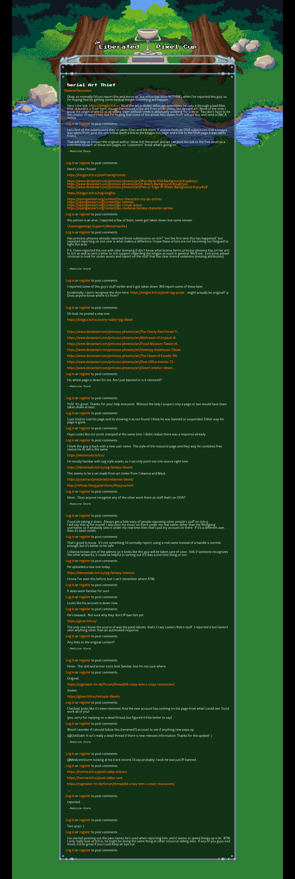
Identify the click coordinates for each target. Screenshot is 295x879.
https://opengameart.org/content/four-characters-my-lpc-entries (114, 199)
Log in (70, 124)
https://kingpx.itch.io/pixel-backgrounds (96, 175)
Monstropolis (115, 227)
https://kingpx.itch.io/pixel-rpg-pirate (157, 293)
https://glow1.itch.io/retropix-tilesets (93, 698)
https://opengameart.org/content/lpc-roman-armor (104, 205)
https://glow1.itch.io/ (82, 622)
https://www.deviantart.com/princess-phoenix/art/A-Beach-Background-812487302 (127, 184)
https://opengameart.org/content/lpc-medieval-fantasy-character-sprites (120, 208)
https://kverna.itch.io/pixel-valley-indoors (97, 774)
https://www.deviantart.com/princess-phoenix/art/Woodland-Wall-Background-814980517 (132, 181)
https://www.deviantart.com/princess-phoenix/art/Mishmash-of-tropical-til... (122, 338)
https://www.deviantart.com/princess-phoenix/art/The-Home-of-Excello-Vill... (122, 356)
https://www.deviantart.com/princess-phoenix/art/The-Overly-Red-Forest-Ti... (123, 332)
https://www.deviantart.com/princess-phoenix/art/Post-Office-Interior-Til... (121, 363)
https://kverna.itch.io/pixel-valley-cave (94, 780)
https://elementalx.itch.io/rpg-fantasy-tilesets (100, 468)
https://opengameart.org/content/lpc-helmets (100, 202)
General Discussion (78, 90)
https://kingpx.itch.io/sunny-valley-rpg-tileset (100, 320)
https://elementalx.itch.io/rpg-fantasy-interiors (101, 574)
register (84, 124)
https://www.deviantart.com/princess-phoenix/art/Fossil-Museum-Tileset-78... (123, 344)
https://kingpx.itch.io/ (104, 106)
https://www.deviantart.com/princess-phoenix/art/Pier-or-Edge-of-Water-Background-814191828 (137, 187)
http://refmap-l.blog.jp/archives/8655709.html (100, 486)
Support (98, 227)
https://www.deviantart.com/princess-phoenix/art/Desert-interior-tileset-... (121, 369)
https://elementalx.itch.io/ (85, 456)
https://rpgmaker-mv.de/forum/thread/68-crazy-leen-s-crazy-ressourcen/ (121, 686)
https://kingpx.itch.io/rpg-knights (91, 193)
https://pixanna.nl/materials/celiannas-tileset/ (100, 480)
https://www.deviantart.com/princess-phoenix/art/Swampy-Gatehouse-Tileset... (124, 350)
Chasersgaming (78, 227)
